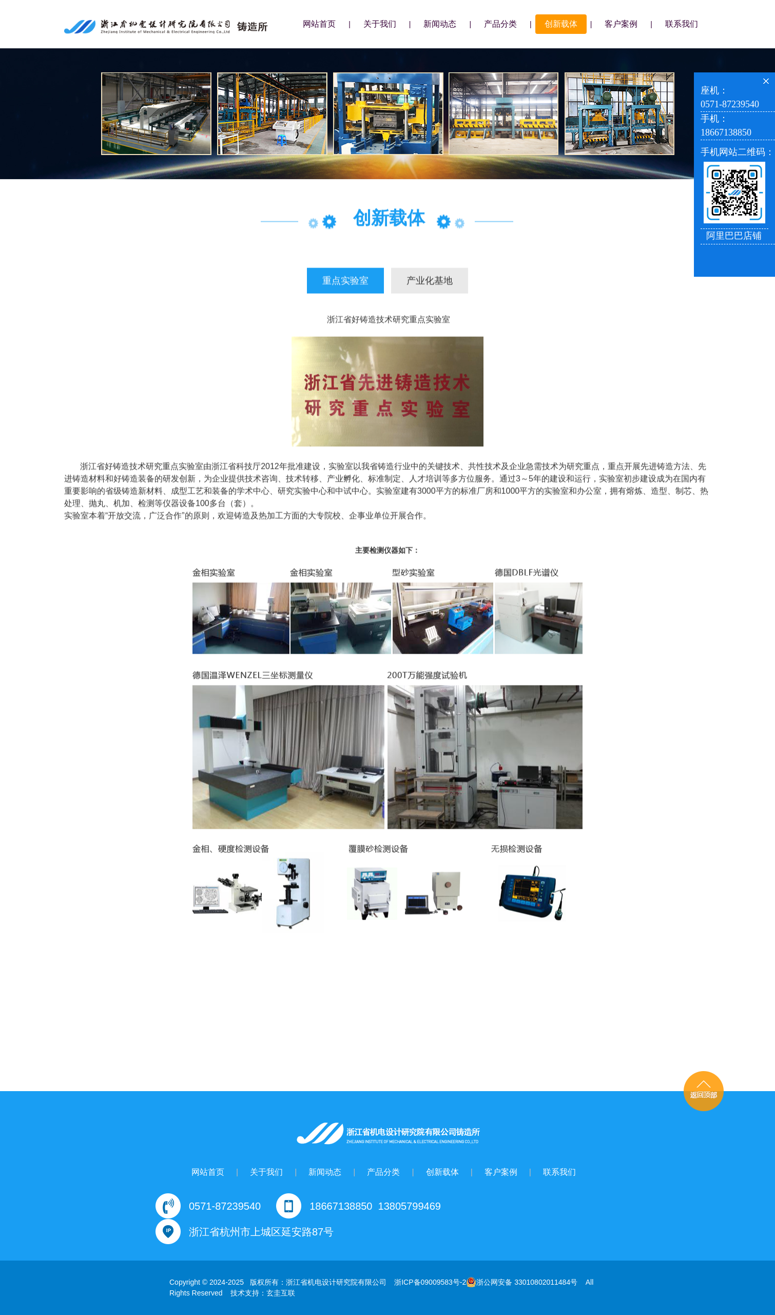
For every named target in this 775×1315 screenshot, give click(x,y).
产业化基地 (429, 281)
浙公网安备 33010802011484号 (521, 1282)
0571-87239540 (225, 1206)
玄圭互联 (280, 1293)
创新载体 (561, 24)
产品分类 (500, 24)
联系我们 (681, 24)
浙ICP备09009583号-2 (430, 1282)
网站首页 (319, 24)
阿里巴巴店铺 (734, 236)
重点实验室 (345, 281)
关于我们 (379, 24)
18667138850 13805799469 (375, 1206)
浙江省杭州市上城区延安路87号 (261, 1231)
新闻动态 (439, 24)
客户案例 (621, 24)
